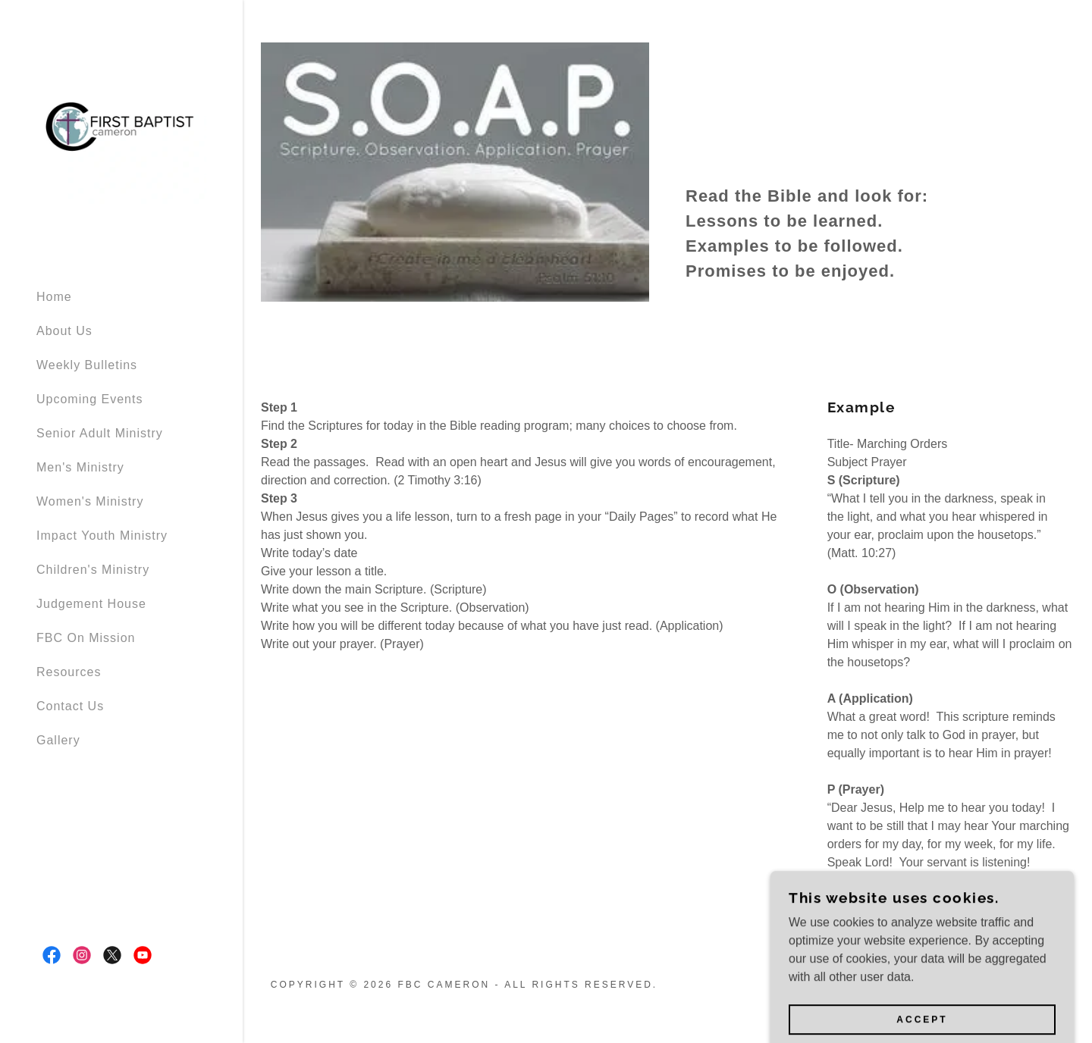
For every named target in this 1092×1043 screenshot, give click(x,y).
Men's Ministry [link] (80, 467)
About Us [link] (64, 330)
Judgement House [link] (91, 603)
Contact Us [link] (70, 706)
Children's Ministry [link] (92, 569)
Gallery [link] (58, 740)
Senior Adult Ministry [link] (99, 433)
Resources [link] (68, 672)
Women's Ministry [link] (89, 501)
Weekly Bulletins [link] (86, 365)
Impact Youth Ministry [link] (102, 535)
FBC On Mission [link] (85, 637)
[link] (121, 137)
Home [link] (54, 296)
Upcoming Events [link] (89, 399)
